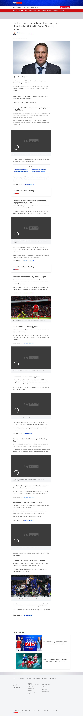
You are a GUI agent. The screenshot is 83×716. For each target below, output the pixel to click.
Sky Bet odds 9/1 (28, 615)
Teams (49, 10)
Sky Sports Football (31, 689)
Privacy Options (37, 710)
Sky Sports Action (31, 698)
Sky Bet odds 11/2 (28, 520)
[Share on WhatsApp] (23, 77)
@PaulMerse (31, 34)
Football (15, 10)
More (37, 7)
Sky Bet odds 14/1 (29, 343)
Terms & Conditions (16, 710)
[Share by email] (27, 77)
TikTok (28, 678)
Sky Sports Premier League (33, 687)
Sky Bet (32, 7)
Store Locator (45, 698)
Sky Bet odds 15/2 (29, 184)
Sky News (44, 687)
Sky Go (43, 689)
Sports (19, 7)
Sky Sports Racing (31, 703)
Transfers (44, 10)
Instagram (36, 678)
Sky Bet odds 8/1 (28, 433)
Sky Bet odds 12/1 (28, 293)
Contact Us (55, 710)
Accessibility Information (46, 710)
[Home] (17, 3)
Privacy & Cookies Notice (27, 710)
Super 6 (14, 687)
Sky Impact (44, 696)
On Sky (62, 10)
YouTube (45, 678)
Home (14, 7)
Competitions (55, 10)
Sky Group (44, 691)
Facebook (21, 678)
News (22, 10)
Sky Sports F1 (30, 694)
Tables (39, 10)
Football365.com (16, 691)
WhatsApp (52, 678)
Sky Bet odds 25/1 (29, 260)
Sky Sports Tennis (31, 696)
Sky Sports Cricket (31, 691)
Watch (27, 7)
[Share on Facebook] (14, 77)
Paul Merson (20, 32)
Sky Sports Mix (30, 705)
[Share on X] (18, 77)
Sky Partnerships (45, 694)
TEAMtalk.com (16, 689)
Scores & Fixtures (32, 10)
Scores (23, 7)
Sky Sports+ (30, 701)
